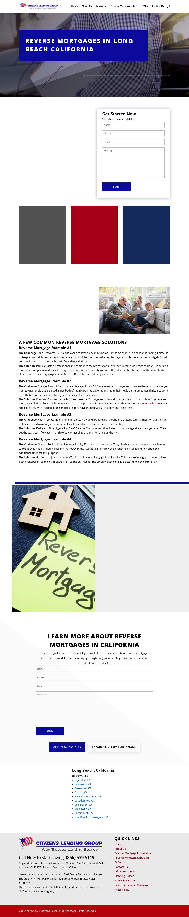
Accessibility (122, 889)
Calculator (101, 6)
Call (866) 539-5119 (67, 747)
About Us (87, 6)
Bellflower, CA (83, 809)
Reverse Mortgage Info (123, 6)
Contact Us (158, 6)
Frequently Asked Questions (114, 747)
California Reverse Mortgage (132, 885)
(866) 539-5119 (80, 857)
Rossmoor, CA (83, 788)
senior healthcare (150, 403)
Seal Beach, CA (83, 804)
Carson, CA (81, 792)
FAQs (145, 6)
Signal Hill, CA (83, 780)
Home (74, 6)
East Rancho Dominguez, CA (91, 817)
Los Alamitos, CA (85, 800)
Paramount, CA (84, 813)
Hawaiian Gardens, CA (88, 796)
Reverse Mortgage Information (133, 853)
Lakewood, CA (83, 784)
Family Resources (125, 880)
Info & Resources (125, 871)
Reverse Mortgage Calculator (132, 857)
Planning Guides (124, 876)
